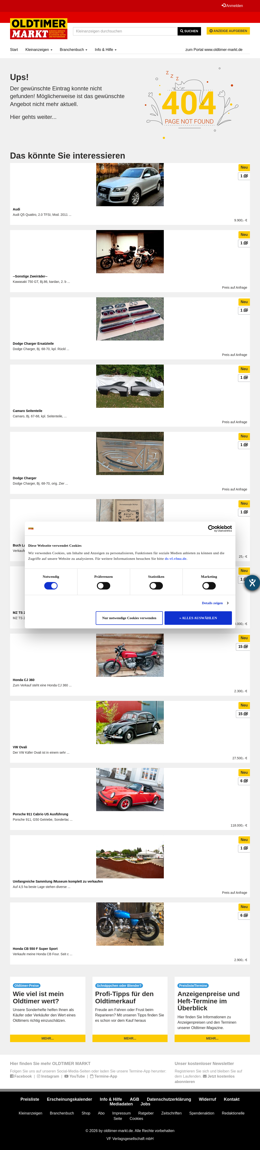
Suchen (189, 31)
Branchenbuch (74, 50)
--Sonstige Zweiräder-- (30, 276)
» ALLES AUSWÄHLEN (198, 618)
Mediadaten (121, 1104)
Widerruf (207, 1099)
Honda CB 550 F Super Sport (35, 949)
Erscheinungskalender (69, 1099)
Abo (101, 1113)
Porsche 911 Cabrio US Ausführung (40, 814)
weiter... (47, 117)
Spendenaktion (201, 1113)
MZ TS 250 (21, 612)
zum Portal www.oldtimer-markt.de (214, 50)
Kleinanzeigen (39, 50)
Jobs (145, 1104)
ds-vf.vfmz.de (175, 559)
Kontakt (232, 1099)
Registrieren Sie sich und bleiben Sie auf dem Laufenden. (208, 1076)
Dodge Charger (25, 478)
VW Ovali (20, 747)
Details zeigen (212, 603)
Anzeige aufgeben (228, 31)
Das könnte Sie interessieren (67, 155)
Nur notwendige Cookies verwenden (129, 618)
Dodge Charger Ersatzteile (33, 343)
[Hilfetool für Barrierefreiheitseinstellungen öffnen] (252, 582)
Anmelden (232, 6)
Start (14, 50)
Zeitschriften (171, 1113)
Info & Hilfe (106, 50)
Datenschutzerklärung (169, 1099)
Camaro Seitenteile (27, 411)
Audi (16, 209)
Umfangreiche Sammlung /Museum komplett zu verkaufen (58, 881)
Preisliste (29, 1099)
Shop (86, 1113)
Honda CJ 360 (24, 680)
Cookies (136, 1119)
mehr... (47, 1038)
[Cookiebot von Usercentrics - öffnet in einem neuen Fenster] (211, 528)
